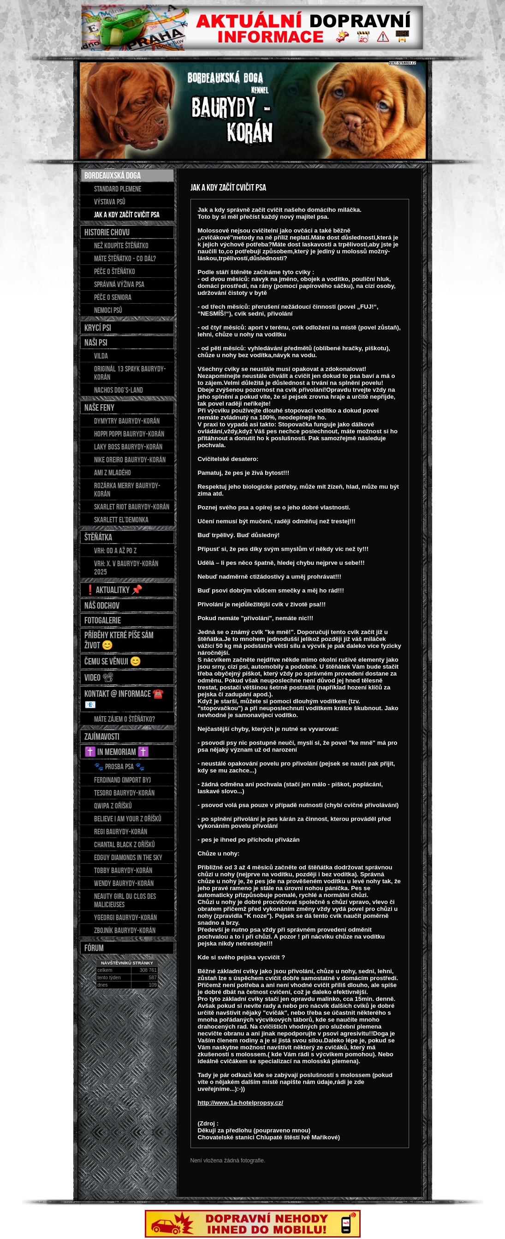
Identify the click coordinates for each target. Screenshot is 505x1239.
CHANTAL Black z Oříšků (124, 844)
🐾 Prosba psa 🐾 (119, 766)
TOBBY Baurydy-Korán (123, 870)
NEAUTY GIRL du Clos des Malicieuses (125, 900)
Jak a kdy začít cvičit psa (127, 214)
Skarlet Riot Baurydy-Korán (131, 507)
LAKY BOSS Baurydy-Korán (128, 447)
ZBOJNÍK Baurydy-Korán (124, 930)
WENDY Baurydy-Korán (124, 883)
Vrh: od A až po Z (115, 550)
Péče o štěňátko (114, 271)
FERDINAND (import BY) (122, 780)
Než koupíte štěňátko (121, 245)
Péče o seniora (112, 297)
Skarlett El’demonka (121, 519)
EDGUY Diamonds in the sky (128, 857)
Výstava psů (109, 202)
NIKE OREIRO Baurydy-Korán (130, 459)
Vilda (101, 356)
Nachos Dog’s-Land (118, 390)
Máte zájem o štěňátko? (124, 719)
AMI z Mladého (112, 472)
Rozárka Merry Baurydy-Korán (127, 489)
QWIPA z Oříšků (113, 806)
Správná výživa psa (119, 284)
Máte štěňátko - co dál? (125, 258)
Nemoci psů (108, 310)
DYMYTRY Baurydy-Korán (127, 421)
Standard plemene (117, 189)
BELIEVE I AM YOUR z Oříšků (127, 818)
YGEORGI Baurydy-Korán (125, 917)
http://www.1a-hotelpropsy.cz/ (240, 1102)
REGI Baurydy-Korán (120, 831)
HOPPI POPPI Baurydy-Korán (129, 434)
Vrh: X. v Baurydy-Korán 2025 (126, 567)
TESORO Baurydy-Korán (124, 793)
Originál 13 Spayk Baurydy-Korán (130, 373)
